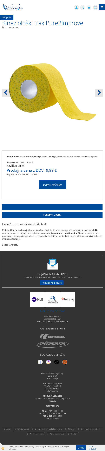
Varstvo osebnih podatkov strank (48, 429)
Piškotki (71, 429)
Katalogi (74, 434)
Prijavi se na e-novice (52, 282)
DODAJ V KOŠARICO (52, 184)
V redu (81, 447)
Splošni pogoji (23, 429)
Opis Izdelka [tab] (52, 207)
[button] (99, 93)
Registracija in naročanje (90, 429)
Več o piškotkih (92, 447)
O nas (8, 429)
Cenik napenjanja (37, 434)
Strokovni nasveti (57, 434)
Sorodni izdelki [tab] (52, 214)
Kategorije (7, 17)
